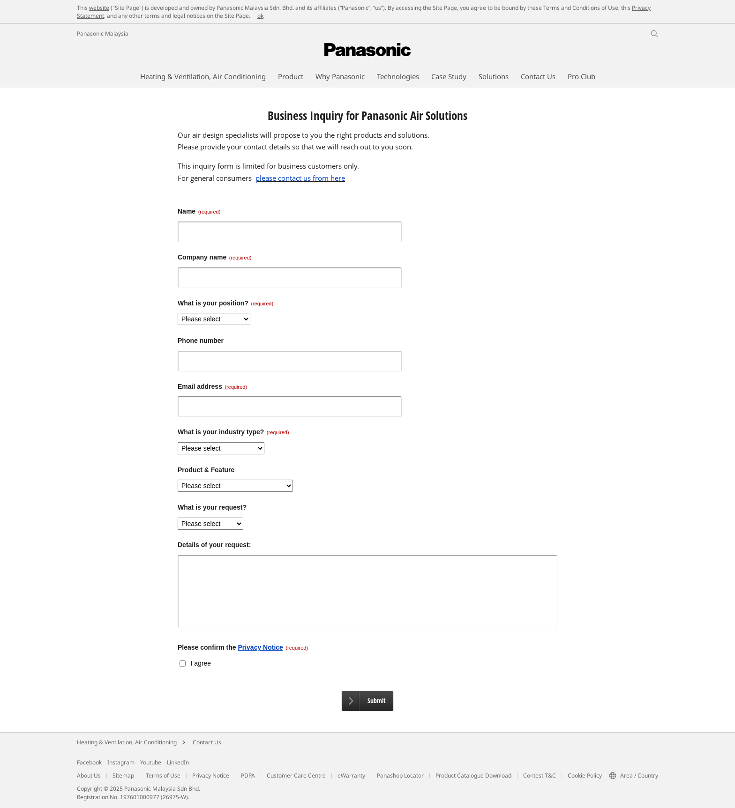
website (99, 8)
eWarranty (351, 775)
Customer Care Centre (296, 775)
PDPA (248, 775)
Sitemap (123, 775)
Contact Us (207, 742)
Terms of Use (163, 775)
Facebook (89, 762)
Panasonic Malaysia (102, 33)
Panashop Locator (400, 775)
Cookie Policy (585, 775)
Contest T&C (539, 775)
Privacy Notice (260, 647)
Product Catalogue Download (473, 775)
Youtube (150, 762)
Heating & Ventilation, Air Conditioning (127, 742)
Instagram (121, 762)
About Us (89, 775)
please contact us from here (300, 178)
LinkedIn (178, 762)
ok (260, 16)
